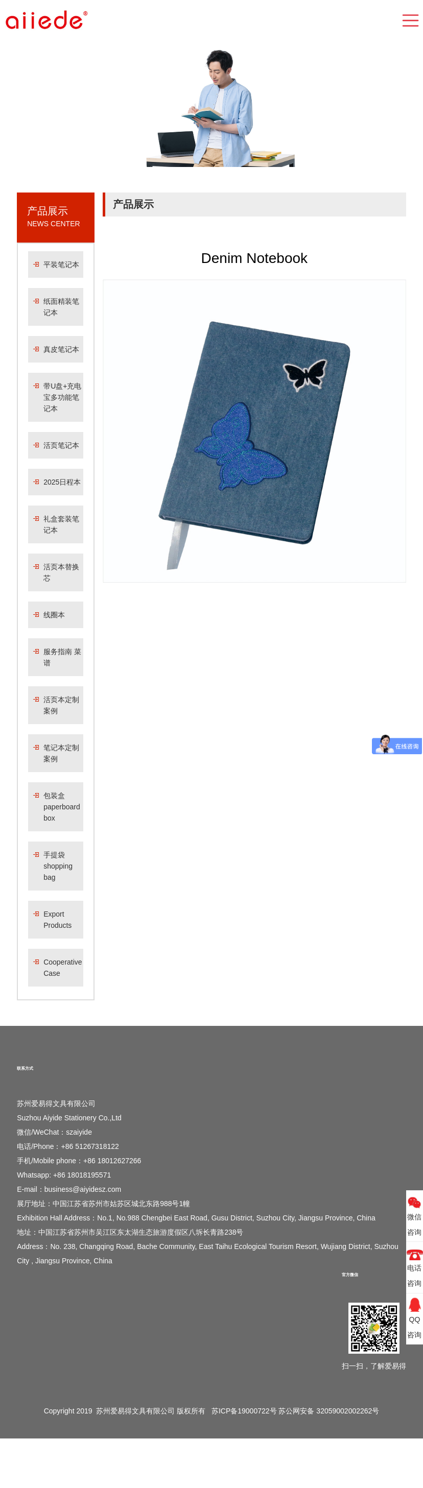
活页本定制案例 (61, 705)
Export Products (57, 919)
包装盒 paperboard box (61, 806)
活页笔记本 (61, 445)
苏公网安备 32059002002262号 (328, 1411)
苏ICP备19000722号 (244, 1411)
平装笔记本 (61, 264)
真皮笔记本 (61, 349)
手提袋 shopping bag (58, 866)
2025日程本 (62, 482)
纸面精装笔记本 (61, 307)
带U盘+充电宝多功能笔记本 (62, 397)
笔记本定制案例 (61, 753)
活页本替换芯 (61, 572)
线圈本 (54, 615)
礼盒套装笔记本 (61, 524)
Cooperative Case (62, 967)
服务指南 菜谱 (62, 657)
